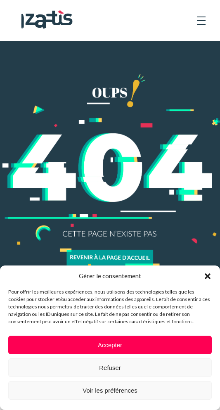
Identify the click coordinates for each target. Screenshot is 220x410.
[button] (207, 276)
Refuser (110, 367)
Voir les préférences (110, 390)
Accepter (110, 344)
